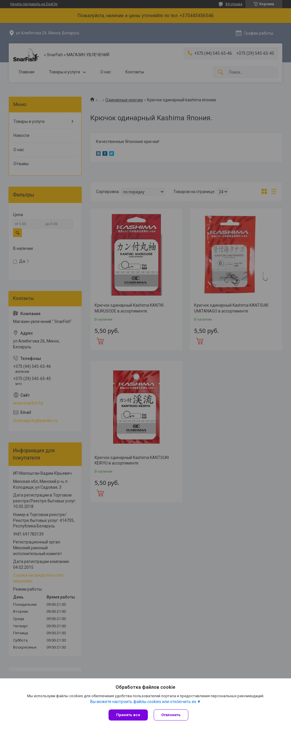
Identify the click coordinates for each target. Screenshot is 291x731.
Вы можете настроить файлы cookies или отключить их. (143, 701)
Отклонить (171, 715)
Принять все (128, 715)
